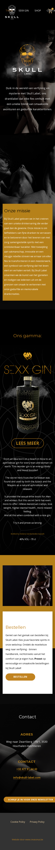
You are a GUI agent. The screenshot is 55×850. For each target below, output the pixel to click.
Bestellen (20, 676)
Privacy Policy (37, 821)
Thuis (9, 10)
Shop (38, 10)
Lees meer (27, 443)
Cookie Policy (18, 821)
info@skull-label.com (26, 777)
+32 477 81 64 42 (26, 769)
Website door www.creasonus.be (27, 839)
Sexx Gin (24, 10)
